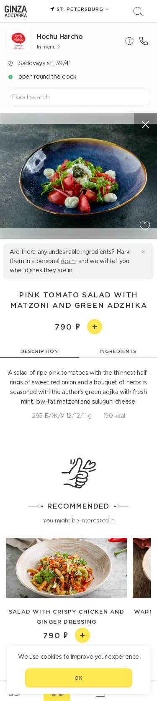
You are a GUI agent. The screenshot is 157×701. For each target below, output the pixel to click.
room (68, 261)
